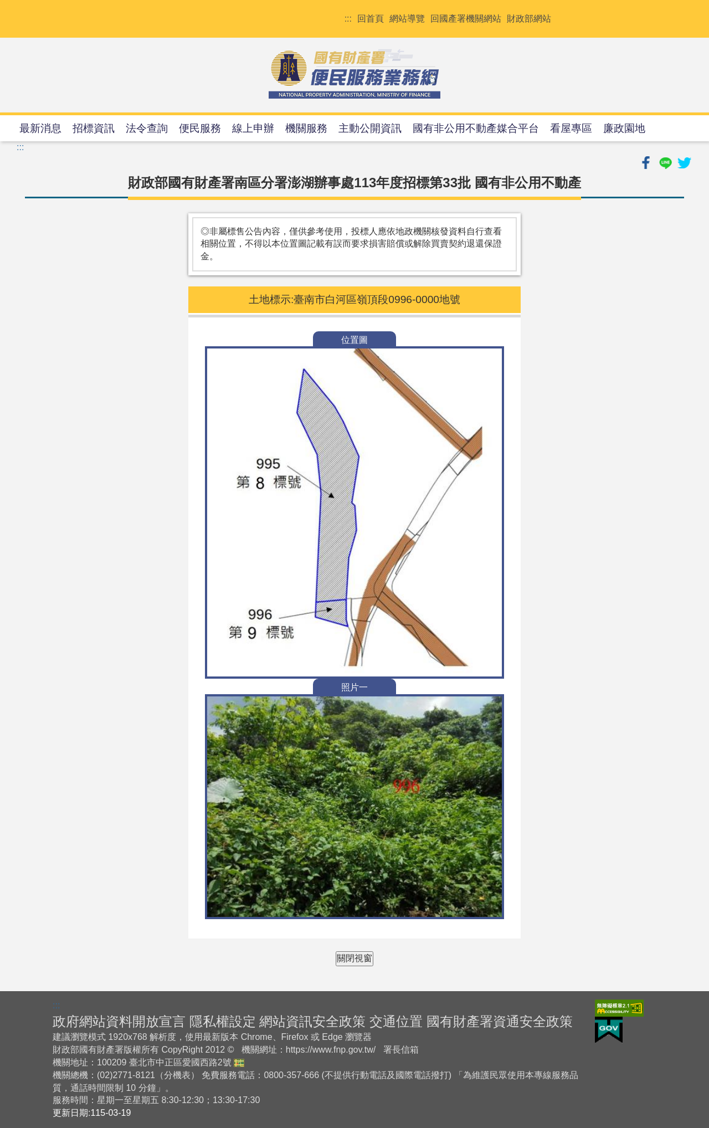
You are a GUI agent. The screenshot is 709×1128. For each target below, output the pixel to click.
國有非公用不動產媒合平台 (476, 128)
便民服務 (200, 128)
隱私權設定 (222, 1021)
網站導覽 (407, 18)
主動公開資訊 (370, 128)
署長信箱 (401, 1049)
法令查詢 (147, 128)
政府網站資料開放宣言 (119, 1021)
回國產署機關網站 (465, 18)
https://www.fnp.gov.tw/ (331, 1049)
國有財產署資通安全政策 (500, 1021)
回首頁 (370, 18)
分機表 (177, 1075)
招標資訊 (94, 128)
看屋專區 (571, 128)
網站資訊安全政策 (312, 1021)
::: (348, 18)
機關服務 (306, 128)
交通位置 (396, 1021)
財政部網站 (529, 18)
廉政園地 (624, 128)
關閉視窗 (354, 958)
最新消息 (40, 128)
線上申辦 (253, 128)
